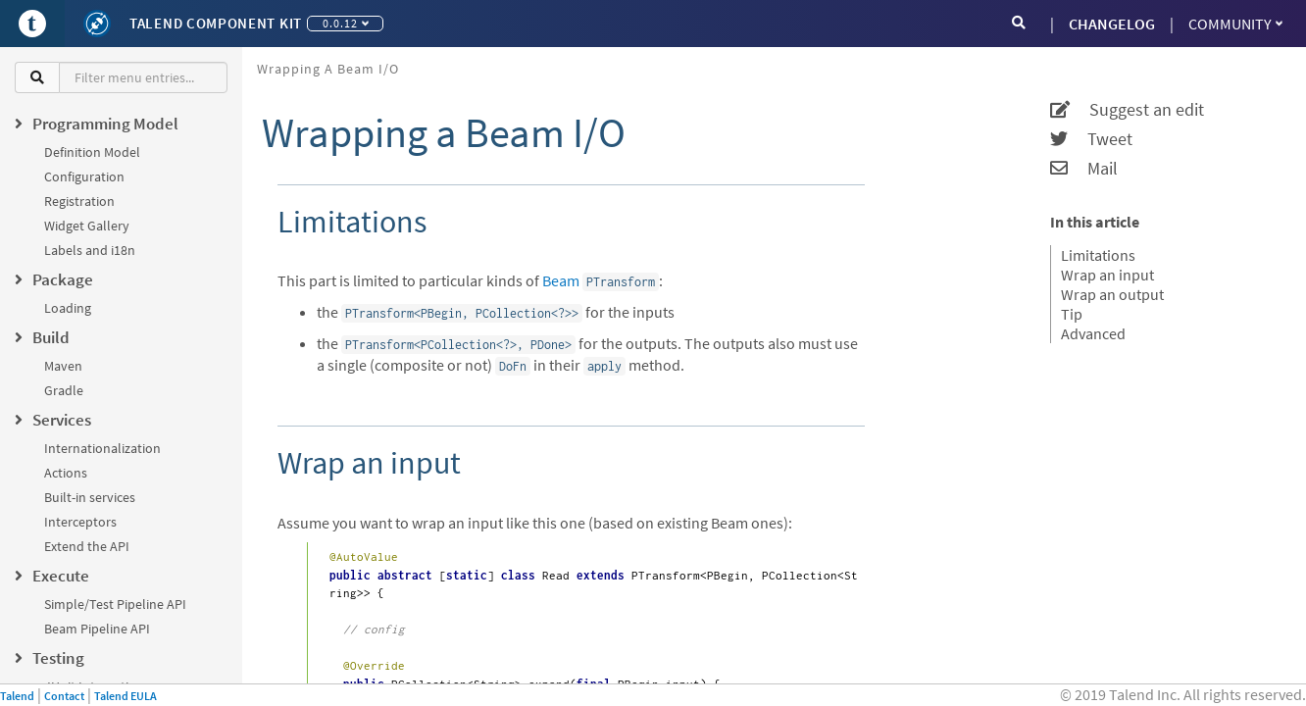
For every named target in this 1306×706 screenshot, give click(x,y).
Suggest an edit (1127, 110)
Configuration (84, 176)
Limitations (1098, 255)
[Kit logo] (97, 23)
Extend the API (86, 546)
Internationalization (102, 448)
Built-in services (89, 497)
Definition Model (92, 152)
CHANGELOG (1112, 23)
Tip (1071, 314)
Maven (63, 366)
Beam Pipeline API (97, 628)
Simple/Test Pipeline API (115, 604)
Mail (1084, 168)
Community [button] (1235, 23)
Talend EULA (125, 695)
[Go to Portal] (32, 23)
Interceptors (80, 521)
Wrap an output (1112, 294)
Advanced (1093, 333)
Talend (17, 695)
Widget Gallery (86, 225)
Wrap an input (1107, 274)
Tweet (1091, 139)
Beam (560, 280)
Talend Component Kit (215, 23)
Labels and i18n (89, 250)
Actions (65, 472)
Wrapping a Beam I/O (328, 68)
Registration (79, 201)
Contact (64, 695)
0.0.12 (346, 23)
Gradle (63, 390)
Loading (67, 308)
